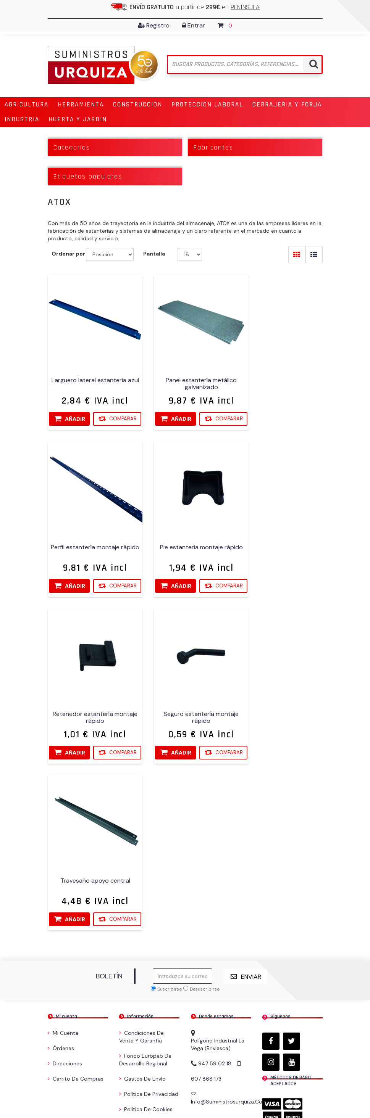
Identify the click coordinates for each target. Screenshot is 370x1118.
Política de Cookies (146, 950)
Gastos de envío (142, 920)
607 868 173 (206, 920)
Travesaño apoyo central (89, 709)
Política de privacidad (148, 935)
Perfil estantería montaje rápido (280, 373)
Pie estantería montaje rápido (89, 543)
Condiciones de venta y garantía (141, 878)
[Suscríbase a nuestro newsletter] (182, 817)
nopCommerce (98, 1088)
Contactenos (138, 981)
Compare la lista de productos (148, 1000)
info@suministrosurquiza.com (229, 942)
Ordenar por (68, 254)
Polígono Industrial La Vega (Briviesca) (217, 885)
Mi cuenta (63, 874)
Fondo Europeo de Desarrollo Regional (145, 901)
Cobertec (311, 1088)
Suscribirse (169, 830)
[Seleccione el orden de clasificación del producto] (110, 254)
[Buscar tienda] (245, 64)
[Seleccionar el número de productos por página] (190, 254)
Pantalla (154, 254)
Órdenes (61, 889)
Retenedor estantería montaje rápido (185, 543)
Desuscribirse (205, 830)
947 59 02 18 (214, 904)
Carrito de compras (75, 920)
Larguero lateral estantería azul (89, 373)
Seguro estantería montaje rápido (280, 543)
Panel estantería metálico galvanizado (185, 373)
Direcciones (65, 904)
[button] (26, 104)
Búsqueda (134, 965)
